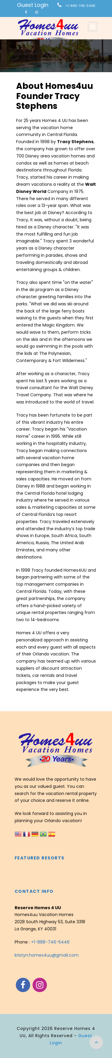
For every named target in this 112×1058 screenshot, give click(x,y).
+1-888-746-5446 (80, 5)
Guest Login (32, 5)
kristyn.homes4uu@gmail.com (47, 955)
